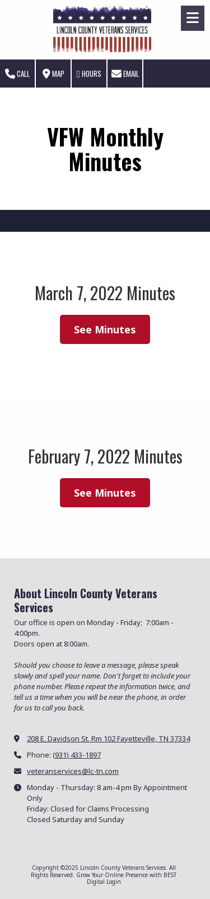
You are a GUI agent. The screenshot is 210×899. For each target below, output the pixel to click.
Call (17, 73)
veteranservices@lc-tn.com (73, 771)
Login (113, 882)
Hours (89, 73)
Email (125, 73)
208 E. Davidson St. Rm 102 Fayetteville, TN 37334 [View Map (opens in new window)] (108, 738)
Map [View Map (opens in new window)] (53, 73)
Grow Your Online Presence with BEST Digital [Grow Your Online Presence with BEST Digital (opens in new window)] (126, 878)
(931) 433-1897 (77, 755)
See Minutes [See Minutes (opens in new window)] (105, 329)
